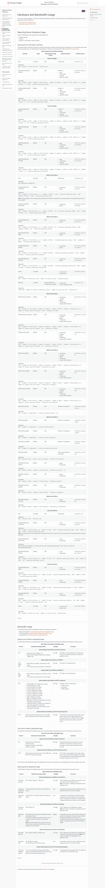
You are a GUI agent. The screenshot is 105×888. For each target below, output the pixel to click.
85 (85, 11)
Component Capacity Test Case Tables (6, 43)
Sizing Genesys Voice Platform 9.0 (6, 15)
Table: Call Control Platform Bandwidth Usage (41, 633)
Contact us (45, 869)
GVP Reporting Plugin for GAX (7, 85)
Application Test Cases (7, 52)
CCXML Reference (6, 82)
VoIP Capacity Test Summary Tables (6, 39)
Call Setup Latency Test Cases (7, 64)
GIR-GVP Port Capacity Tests (6, 46)
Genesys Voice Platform (49, 4)
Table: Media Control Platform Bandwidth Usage (42, 631)
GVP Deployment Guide (7, 88)
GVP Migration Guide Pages (6, 75)
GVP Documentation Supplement (6, 79)
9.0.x (83, 11)
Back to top (92, 19)
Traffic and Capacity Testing (6, 33)
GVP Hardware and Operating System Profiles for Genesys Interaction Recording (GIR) (6, 24)
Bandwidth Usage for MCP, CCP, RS (27, 24)
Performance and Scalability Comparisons (7, 49)
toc (21, 618)
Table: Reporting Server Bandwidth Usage (37, 635)
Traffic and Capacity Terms (6, 36)
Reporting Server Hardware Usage (27, 22)
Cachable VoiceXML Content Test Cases (6, 67)
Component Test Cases (7, 54)
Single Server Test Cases (7, 56)
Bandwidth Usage (94, 17)
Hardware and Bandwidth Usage (6, 29)
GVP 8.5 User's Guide (74, 49)
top (18, 618)
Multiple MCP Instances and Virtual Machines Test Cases (7, 60)
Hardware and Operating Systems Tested (7, 18)
